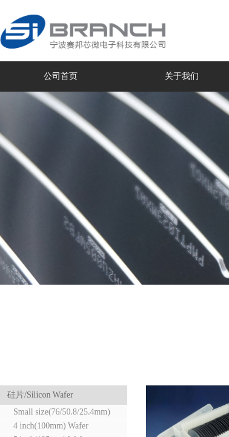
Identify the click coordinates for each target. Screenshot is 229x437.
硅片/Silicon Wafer (40, 394)
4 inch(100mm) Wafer (50, 425)
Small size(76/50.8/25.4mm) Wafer (57, 413)
